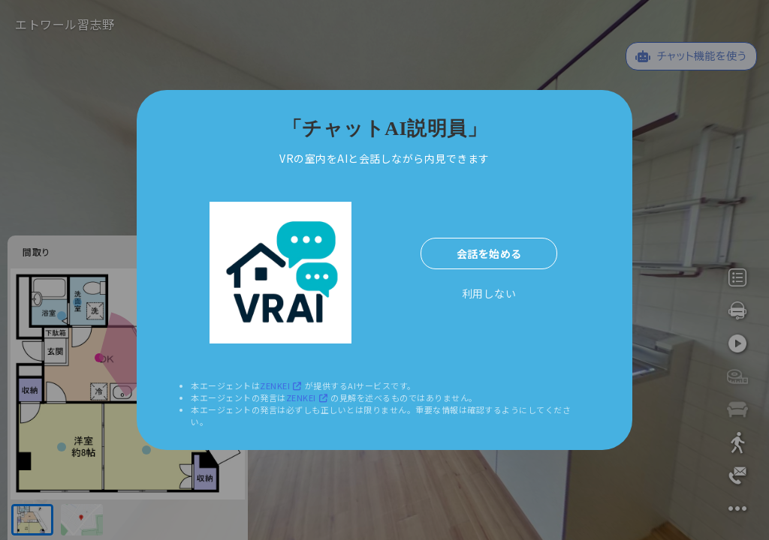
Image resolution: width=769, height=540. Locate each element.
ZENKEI (282, 386)
